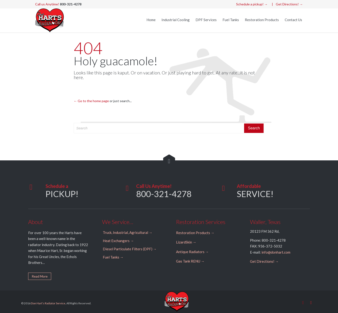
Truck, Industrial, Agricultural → (127, 232)
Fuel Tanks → (113, 257)
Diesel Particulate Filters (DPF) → (130, 249)
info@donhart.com (275, 252)
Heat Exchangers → (118, 241)
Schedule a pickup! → (252, 4)
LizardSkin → (186, 242)
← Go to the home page (91, 101)
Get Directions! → (289, 4)
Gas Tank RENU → (190, 261)
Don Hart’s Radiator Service (48, 303)
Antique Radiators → (192, 252)
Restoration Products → (195, 233)
